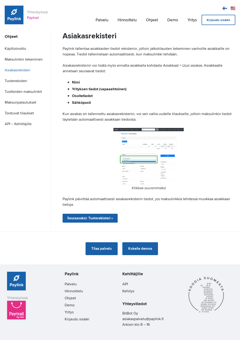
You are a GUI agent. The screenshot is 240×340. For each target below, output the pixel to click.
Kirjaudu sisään (218, 20)
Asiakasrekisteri (17, 70)
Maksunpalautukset (20, 102)
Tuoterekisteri (16, 80)
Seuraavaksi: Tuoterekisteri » (90, 218)
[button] (102, 248)
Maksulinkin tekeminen (24, 59)
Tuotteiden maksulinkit (23, 91)
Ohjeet (152, 20)
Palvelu (102, 20)
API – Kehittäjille (18, 124)
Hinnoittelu (127, 20)
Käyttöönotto (15, 48)
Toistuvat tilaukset (19, 113)
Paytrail (33, 17)
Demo (172, 20)
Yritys (192, 20)
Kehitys (128, 291)
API (125, 284)
